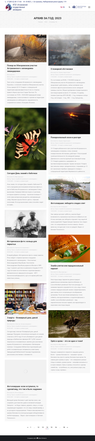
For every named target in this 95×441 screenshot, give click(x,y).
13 (43, 427)
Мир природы (19, 176)
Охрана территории (64, 72)
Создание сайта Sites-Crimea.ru (37, 438)
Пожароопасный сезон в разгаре (66, 137)
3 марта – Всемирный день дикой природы (22, 319)
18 (64, 427)
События (17, 324)
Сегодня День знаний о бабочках (22, 173)
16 (56, 427)
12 (38, 427)
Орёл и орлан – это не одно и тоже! (67, 341)
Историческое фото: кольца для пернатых (22, 242)
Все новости (10, 74)
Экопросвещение (26, 324)
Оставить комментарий (21, 79)
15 (51, 427)
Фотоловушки (63, 206)
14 (47, 427)
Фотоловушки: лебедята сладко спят (68, 203)
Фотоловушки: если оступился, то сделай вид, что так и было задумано (24, 387)
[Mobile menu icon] (89, 7)
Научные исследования (22, 247)
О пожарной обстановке (62, 69)
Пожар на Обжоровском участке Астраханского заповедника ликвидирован (22, 68)
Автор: (22, 76)
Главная (40, 22)
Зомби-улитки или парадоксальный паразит (67, 267)
